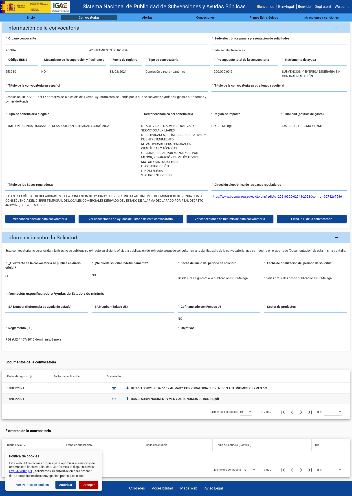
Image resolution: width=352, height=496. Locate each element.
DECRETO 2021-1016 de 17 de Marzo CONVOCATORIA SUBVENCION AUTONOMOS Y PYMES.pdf (196, 388)
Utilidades (137, 488)
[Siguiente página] (301, 411)
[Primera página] (283, 411)
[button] (176, 27)
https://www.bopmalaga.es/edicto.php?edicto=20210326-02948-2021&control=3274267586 (276, 196)
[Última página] (310, 411)
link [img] (114, 388)
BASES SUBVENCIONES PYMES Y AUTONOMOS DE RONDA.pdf (172, 399)
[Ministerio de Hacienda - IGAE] (37, 7)
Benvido (304, 6)
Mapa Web (188, 488)
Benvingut (286, 6)
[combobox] (246, 411)
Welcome (342, 6)
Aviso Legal (214, 488)
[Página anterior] (292, 411)
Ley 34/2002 (20, 471)
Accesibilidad (162, 488)
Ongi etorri (323, 6)
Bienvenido (265, 6)
